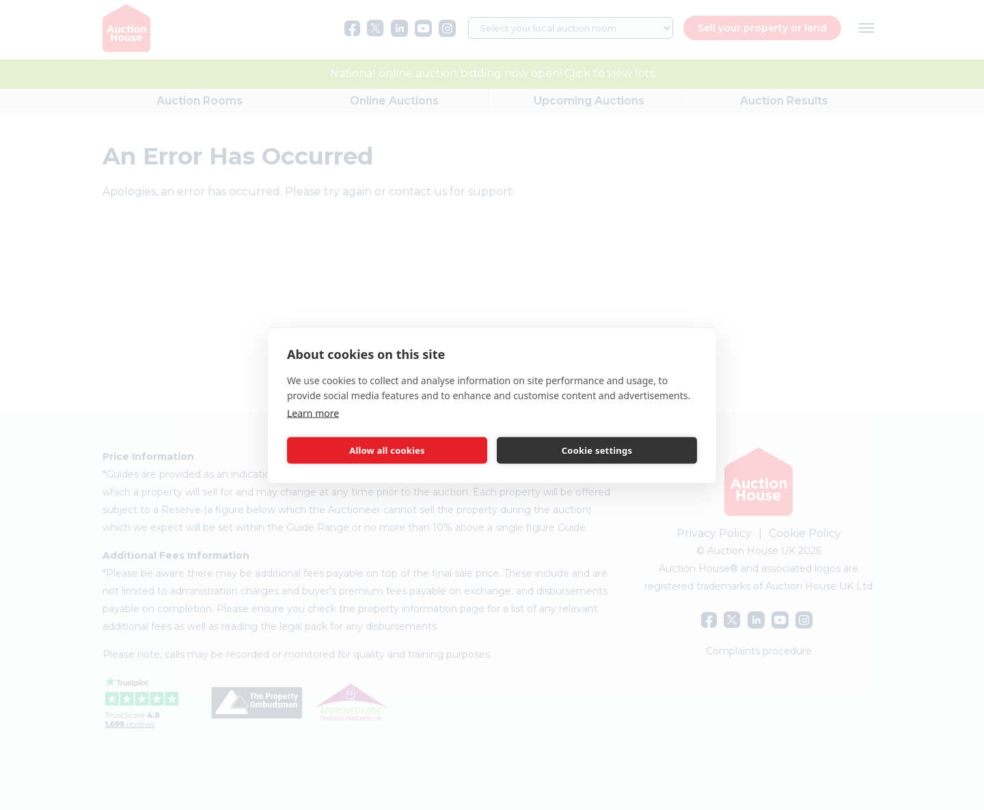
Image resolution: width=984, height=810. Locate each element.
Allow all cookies (387, 450)
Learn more (313, 412)
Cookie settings (597, 450)
